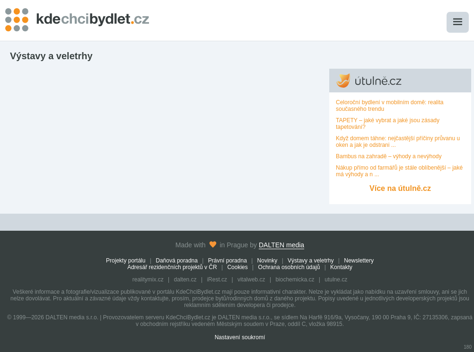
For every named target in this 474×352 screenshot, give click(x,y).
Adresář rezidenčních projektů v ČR (172, 267)
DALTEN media (281, 245)
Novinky (267, 260)
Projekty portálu (125, 260)
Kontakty (341, 267)
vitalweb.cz (251, 279)
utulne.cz (336, 279)
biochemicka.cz (294, 279)
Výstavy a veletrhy (311, 260)
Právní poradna (227, 260)
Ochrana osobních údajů (289, 267)
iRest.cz (217, 279)
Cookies (237, 267)
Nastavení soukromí (240, 337)
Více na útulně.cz (400, 188)
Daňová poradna (177, 260)
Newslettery (359, 260)
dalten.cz (185, 279)
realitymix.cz (148, 279)
